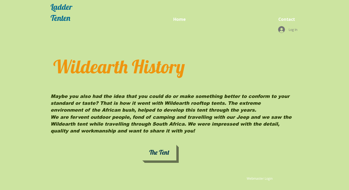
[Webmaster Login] (259, 178)
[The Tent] (159, 152)
